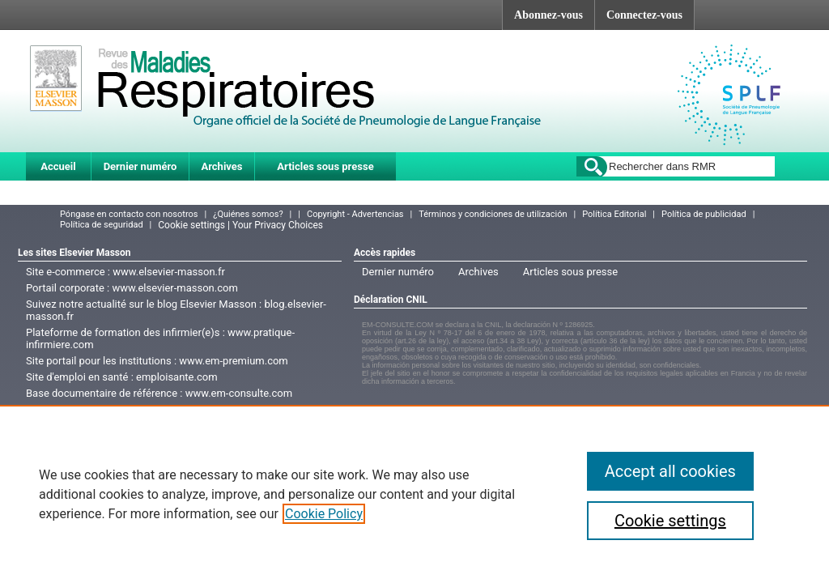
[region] (414, 494)
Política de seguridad (101, 224)
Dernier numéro (140, 166)
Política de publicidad (703, 214)
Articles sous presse (325, 166)
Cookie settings (670, 520)
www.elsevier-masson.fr (169, 272)
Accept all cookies (670, 471)
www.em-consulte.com (238, 393)
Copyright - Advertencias (355, 214)
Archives (221, 166)
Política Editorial (614, 214)
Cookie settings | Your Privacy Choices (240, 225)
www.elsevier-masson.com (174, 288)
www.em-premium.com (233, 361)
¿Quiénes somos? (248, 214)
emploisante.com (176, 377)
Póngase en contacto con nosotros (129, 214)
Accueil (57, 166)
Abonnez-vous (548, 15)
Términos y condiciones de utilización (493, 214)
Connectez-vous (644, 15)
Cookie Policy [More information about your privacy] (324, 513)
